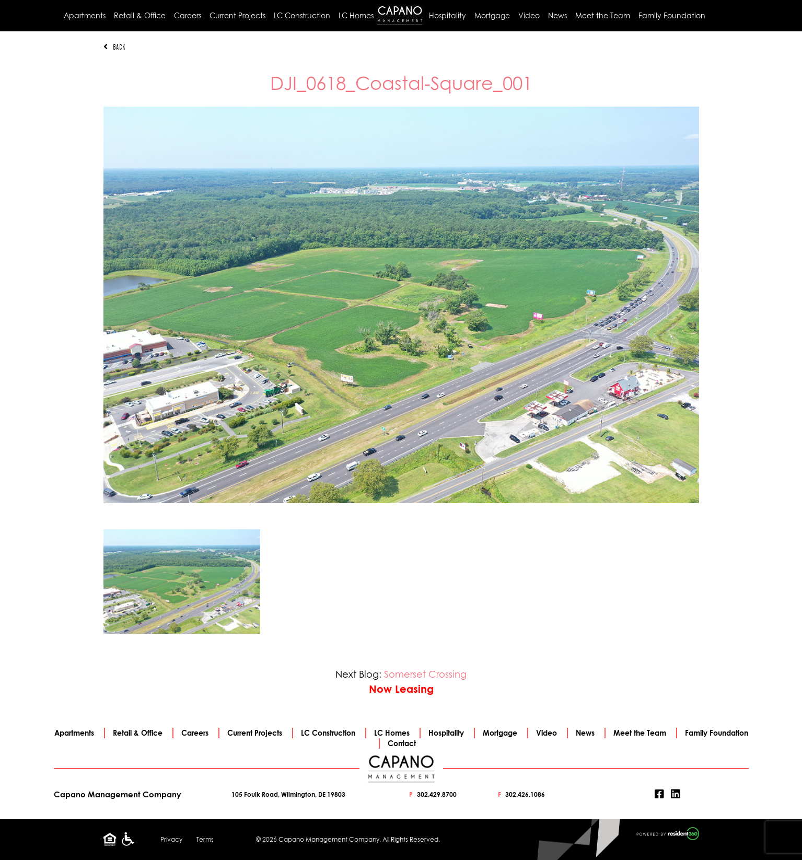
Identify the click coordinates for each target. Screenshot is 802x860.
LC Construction (302, 15)
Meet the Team (602, 15)
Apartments (85, 15)
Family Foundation (671, 15)
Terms (205, 839)
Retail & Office (140, 15)
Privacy (171, 839)
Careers (187, 15)
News (557, 15)
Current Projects (237, 15)
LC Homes (356, 15)
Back (114, 47)
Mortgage (492, 15)
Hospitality (447, 15)
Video (529, 15)
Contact (402, 743)
